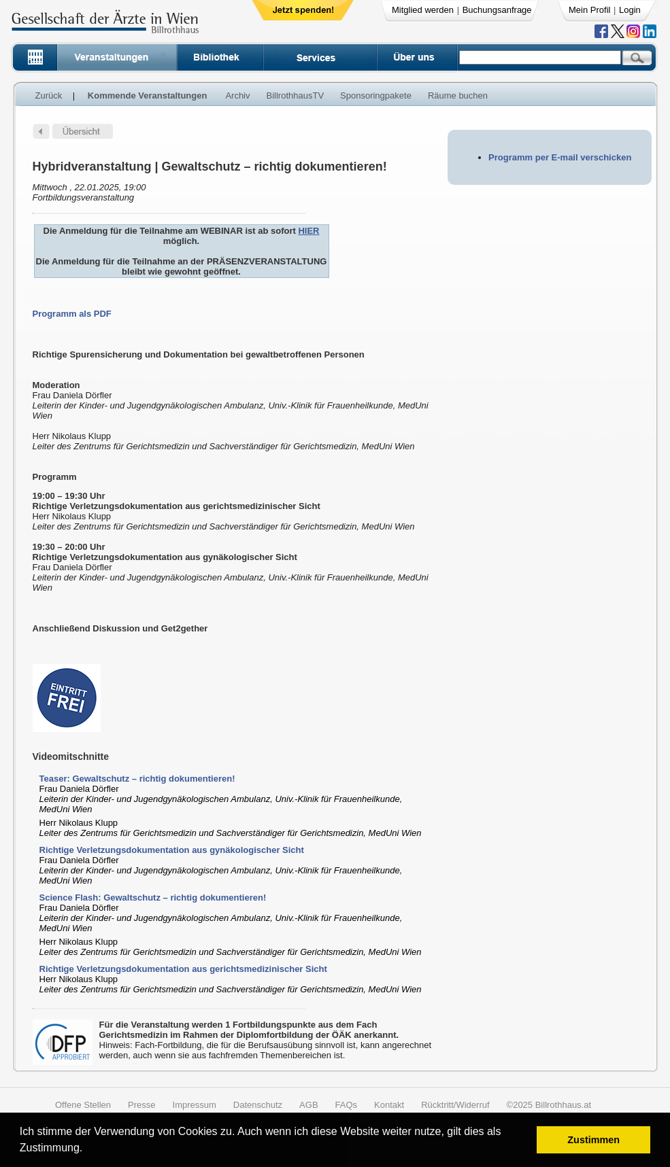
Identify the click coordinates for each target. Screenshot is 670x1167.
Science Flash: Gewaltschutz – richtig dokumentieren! (153, 897)
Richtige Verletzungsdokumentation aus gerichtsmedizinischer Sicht (183, 969)
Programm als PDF (72, 314)
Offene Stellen (83, 1105)
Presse (141, 1105)
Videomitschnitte (71, 756)
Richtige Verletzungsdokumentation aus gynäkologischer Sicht (171, 850)
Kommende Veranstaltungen (147, 95)
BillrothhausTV (295, 95)
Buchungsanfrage (497, 10)
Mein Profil (589, 10)
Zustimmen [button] (593, 1139)
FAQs (346, 1105)
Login (630, 10)
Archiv (237, 95)
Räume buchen (458, 95)
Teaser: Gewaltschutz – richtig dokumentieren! (137, 778)
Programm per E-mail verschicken (559, 157)
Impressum (194, 1105)
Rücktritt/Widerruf (455, 1105)
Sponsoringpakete (376, 95)
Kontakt (389, 1105)
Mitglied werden (423, 10)
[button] (87, 1149)
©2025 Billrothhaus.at (549, 1105)
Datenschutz (257, 1105)
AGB (308, 1105)
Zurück (49, 95)
